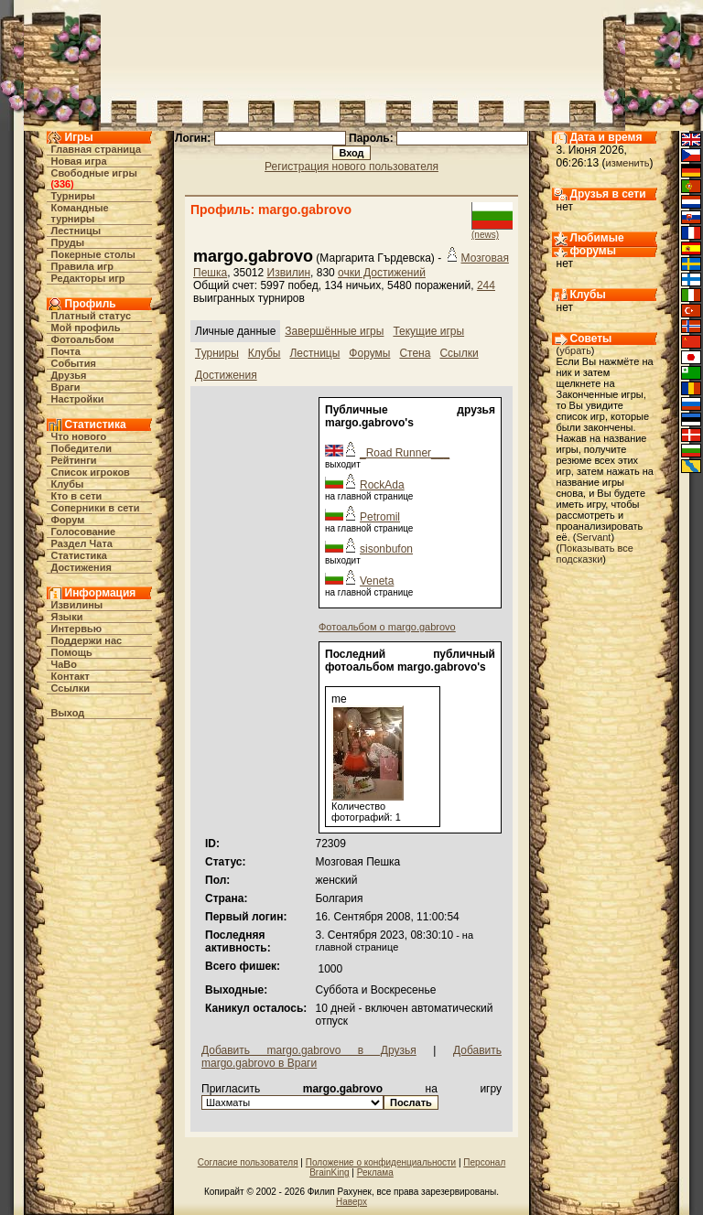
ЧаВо (64, 664)
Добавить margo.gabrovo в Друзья (308, 1050)
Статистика (79, 555)
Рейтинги (74, 460)
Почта (66, 351)
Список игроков (90, 472)
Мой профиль (86, 327)
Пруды (68, 242)
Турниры (73, 195)
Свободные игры (94, 172)
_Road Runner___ (404, 452)
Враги (66, 387)
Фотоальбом (82, 339)
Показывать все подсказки (595, 553)
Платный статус (91, 315)
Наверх (351, 1202)
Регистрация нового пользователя (351, 166)
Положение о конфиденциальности (381, 1162)
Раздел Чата (82, 543)
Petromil (380, 517)
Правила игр (82, 266)
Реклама (375, 1172)
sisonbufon (386, 549)
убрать (575, 350)
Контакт (70, 676)
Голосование (83, 531)
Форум (68, 519)
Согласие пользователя (248, 1162)
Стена (414, 353)
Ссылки (71, 688)
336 (62, 183)
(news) (485, 235)
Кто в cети (77, 495)
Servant (594, 537)
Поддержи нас (87, 640)
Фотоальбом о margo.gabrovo (387, 626)
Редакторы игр (88, 278)
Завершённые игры (334, 331)
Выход (68, 712)
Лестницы (76, 230)
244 (486, 285)
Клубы (67, 483)
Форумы (369, 353)
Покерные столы (93, 254)
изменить (628, 162)
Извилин (289, 272)
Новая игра (79, 161)
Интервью (77, 628)
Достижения (81, 567)
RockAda (382, 484)
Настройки (77, 398)
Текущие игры (428, 331)
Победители (82, 448)
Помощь (71, 652)
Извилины (77, 604)
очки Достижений (382, 272)
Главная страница (96, 149)
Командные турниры (80, 213)
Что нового (79, 436)
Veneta (377, 581)
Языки (67, 616)
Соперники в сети (95, 507)
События (73, 363)
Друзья (69, 375)
